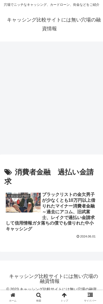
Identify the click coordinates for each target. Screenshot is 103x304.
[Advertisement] (51, 99)
